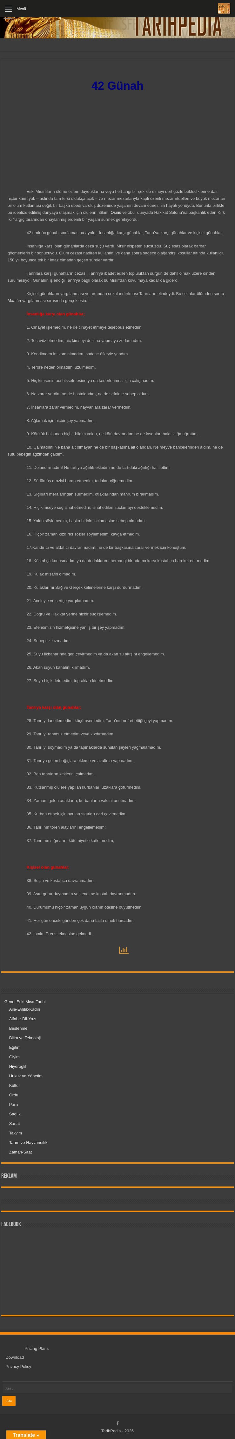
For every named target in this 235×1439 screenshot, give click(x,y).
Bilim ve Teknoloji (25, 1037)
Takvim (15, 1133)
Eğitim (15, 1047)
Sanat (14, 1123)
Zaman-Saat (20, 1152)
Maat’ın (14, 300)
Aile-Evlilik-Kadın (24, 1009)
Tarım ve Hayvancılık (28, 1142)
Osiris (116, 212)
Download (14, 1357)
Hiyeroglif (17, 1066)
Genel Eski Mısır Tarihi (25, 1001)
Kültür (14, 1085)
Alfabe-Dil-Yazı (23, 1018)
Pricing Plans (36, 1348)
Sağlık (15, 1114)
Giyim (14, 1057)
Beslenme (18, 1028)
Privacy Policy (18, 1366)
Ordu (13, 1095)
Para (13, 1104)
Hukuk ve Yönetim (26, 1076)
